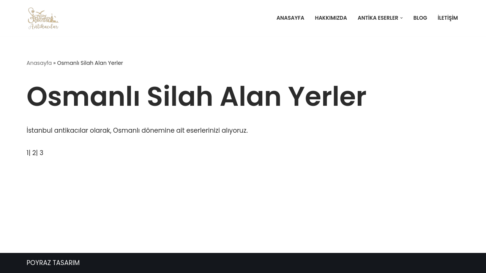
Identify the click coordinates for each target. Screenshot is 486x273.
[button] (401, 18)
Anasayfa (290, 18)
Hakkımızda (331, 18)
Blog (420, 18)
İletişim (448, 18)
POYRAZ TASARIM (53, 262)
